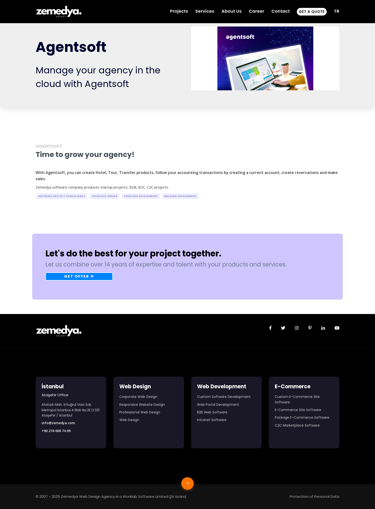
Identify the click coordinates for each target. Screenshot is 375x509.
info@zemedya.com (58, 423)
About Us (231, 11)
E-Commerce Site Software (298, 409)
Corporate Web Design (138, 396)
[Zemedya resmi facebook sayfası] (270, 328)
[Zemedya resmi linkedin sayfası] (323, 328)
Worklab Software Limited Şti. (149, 496)
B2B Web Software (212, 412)
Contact (280, 11)
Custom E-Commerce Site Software (297, 399)
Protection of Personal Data (314, 496)
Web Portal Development (218, 404)
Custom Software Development (224, 396)
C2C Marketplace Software (297, 425)
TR (336, 11)
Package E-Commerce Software (302, 417)
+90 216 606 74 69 (56, 430)
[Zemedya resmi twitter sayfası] (283, 328)
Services (204, 11)
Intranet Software (211, 419)
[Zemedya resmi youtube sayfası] (337, 328)
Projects (179, 11)
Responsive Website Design (142, 404)
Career (257, 11)
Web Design (129, 419)
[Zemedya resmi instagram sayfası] (297, 328)
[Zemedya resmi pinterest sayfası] (310, 328)
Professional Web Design (139, 412)
